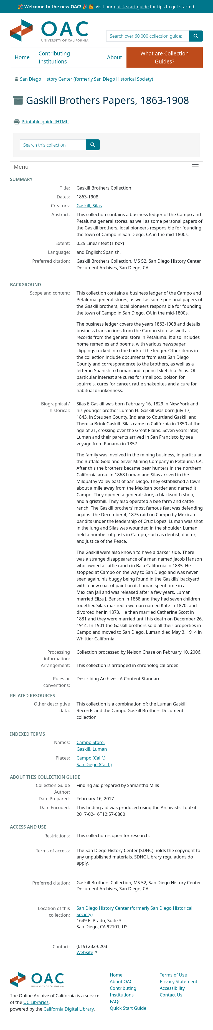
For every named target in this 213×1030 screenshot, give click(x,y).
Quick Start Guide (128, 1008)
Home (22, 57)
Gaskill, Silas (89, 206)
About (114, 57)
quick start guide (131, 7)
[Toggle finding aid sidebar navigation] (106, 166)
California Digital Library (69, 1009)
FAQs (115, 1001)
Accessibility (172, 988)
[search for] (147, 36)
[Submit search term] (196, 36)
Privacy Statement (178, 981)
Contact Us (171, 995)
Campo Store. (91, 742)
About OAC (121, 981)
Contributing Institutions (54, 57)
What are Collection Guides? (165, 57)
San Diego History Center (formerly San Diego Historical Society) (86, 79)
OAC (49, 31)
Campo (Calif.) (91, 758)
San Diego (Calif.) (94, 764)
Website (85, 952)
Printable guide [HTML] (46, 122)
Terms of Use (173, 975)
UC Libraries (36, 1002)
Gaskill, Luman (92, 749)
